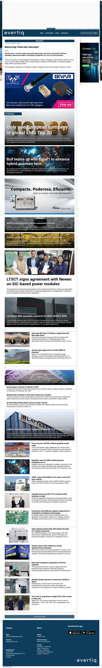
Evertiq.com (41, 636)
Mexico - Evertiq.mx (43, 641)
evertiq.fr (73, 28)
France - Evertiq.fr (43, 654)
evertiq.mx (81, 28)
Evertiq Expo (49, 33)
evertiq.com (50, 28)
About (57, 33)
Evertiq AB (14, 33)
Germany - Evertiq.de (44, 647)
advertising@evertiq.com (14, 636)
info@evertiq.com (12, 641)
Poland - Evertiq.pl (43, 650)
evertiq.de (59, 28)
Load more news (39, 617)
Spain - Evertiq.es (43, 648)
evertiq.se (96, 28)
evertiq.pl (88, 28)
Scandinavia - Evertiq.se (45, 652)
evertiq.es (66, 28)
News (42, 33)
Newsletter (64, 33)
